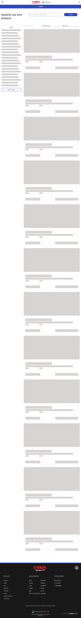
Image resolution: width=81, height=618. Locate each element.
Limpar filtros (11, 89)
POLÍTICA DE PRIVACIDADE (34, 593)
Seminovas (42, 580)
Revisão (31, 588)
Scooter (6, 580)
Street (5, 583)
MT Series (6, 591)
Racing (5, 593)
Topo (77, 568)
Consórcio (42, 583)
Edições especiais (8, 596)
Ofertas (31, 583)
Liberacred (43, 593)
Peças (30, 585)
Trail (5, 585)
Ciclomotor (6, 598)
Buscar (71, 14)
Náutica (42, 591)
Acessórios (43, 585)
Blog (30, 591)
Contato (42, 588)
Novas (30, 580)
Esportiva (6, 588)
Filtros (40, 6)
